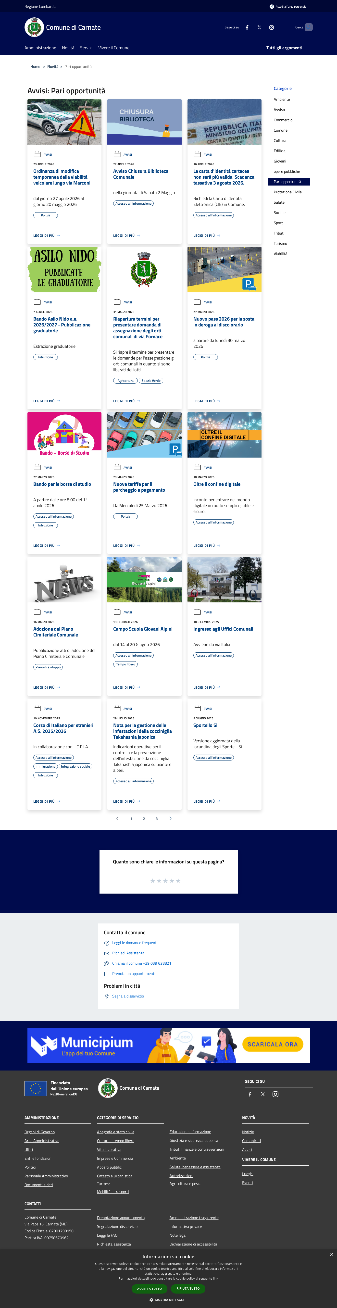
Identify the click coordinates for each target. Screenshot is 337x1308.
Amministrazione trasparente (194, 1218)
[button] (168, 1299)
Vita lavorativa (109, 1149)
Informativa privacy (186, 1226)
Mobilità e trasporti (113, 1192)
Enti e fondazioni (38, 1158)
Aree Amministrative (42, 1141)
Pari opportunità (287, 182)
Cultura (280, 140)
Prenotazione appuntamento (121, 1218)
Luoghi (247, 1174)
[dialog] (168, 1278)
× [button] (331, 1255)
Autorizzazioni (181, 1176)
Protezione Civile (288, 192)
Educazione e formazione (190, 1131)
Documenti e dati (39, 1185)
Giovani (280, 161)
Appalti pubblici (110, 1167)
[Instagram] (263, 27)
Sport (278, 223)
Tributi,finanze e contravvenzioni (197, 1149)
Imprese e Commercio (115, 1158)
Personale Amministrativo (46, 1176)
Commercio (283, 120)
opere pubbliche (287, 171)
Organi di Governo (40, 1132)
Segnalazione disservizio (117, 1226)
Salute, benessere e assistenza (195, 1167)
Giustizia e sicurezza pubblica (194, 1140)
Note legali (178, 1235)
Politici (30, 1167)
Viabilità (280, 254)
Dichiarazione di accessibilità (193, 1244)
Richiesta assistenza (114, 1244)
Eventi (247, 1182)
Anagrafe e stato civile (115, 1132)
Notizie (248, 1132)
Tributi (279, 233)
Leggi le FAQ (107, 1235)
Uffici (29, 1149)
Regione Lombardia (40, 6)
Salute (279, 202)
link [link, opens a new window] (215, 1278)
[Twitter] (251, 27)
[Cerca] (307, 27)
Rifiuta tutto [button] (188, 1288)
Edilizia (280, 151)
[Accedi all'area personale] (288, 6)
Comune (280, 130)
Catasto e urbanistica (114, 1176)
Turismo (280, 243)
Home (35, 66)
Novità (52, 66)
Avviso (279, 109)
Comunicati (251, 1141)
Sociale (280, 212)
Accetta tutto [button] (149, 1289)
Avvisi (42, 154)
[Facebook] (239, 27)
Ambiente (282, 99)
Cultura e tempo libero (115, 1141)
